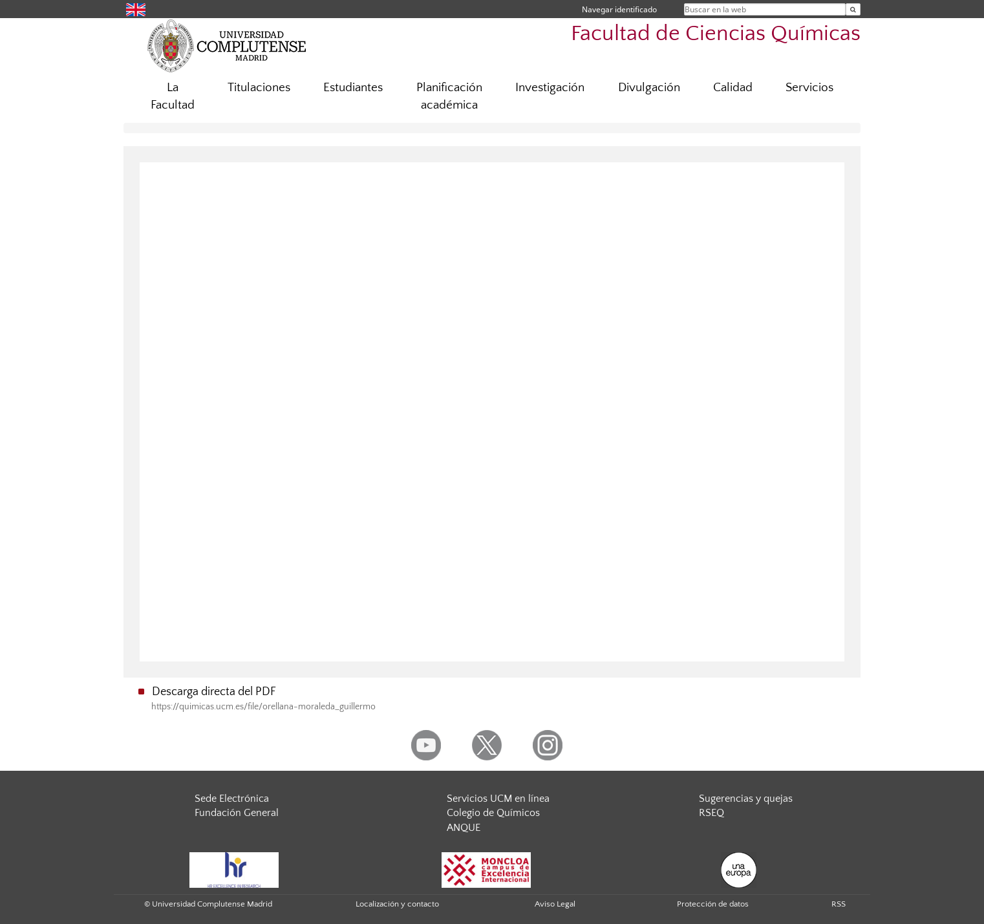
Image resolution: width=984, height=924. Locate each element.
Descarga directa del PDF (214, 691)
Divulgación (649, 87)
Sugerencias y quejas (746, 798)
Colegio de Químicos (493, 813)
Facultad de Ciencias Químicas (716, 34)
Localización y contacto (397, 903)
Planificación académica (449, 96)
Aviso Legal (555, 903)
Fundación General (237, 813)
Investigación (549, 87)
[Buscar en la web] (853, 9)
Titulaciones (259, 87)
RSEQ (711, 813)
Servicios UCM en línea (498, 798)
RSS (838, 903)
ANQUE (463, 827)
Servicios (809, 87)
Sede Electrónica (232, 798)
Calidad (733, 87)
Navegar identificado (619, 9)
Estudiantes (353, 87)
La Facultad (173, 96)
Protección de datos (713, 903)
